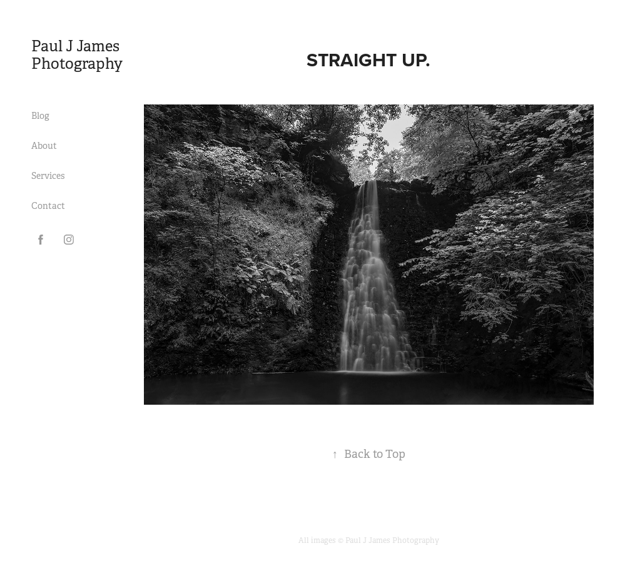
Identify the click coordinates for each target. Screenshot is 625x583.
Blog (40, 115)
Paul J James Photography (78, 55)
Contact (48, 205)
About (44, 145)
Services (47, 175)
